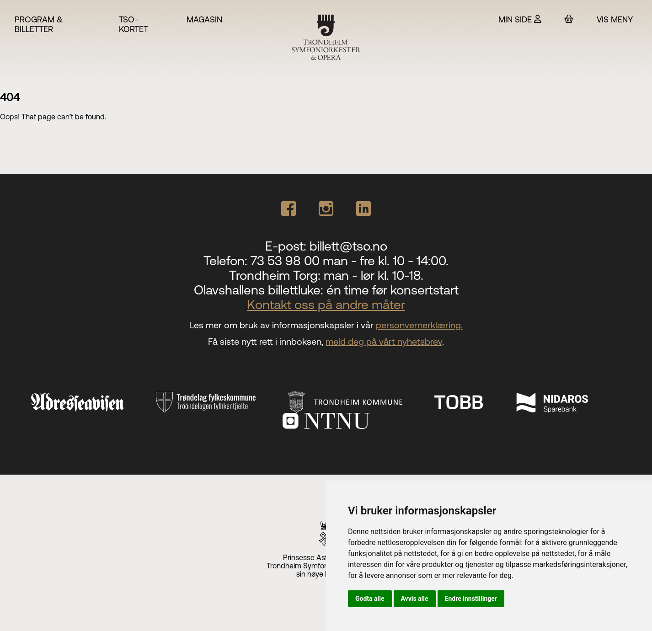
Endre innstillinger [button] (471, 598)
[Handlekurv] (569, 19)
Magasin (204, 19)
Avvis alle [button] (414, 598)
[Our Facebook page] (288, 208)
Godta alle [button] (370, 598)
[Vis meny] (617, 19)
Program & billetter (39, 24)
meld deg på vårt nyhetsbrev (384, 341)
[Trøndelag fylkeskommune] (206, 402)
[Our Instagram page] (326, 208)
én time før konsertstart (392, 290)
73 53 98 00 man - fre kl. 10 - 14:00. (350, 260)
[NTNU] (326, 421)
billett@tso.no (348, 246)
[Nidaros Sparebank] (552, 402)
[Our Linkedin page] (363, 208)
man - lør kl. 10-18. (373, 275)
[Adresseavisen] (77, 402)
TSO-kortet (133, 24)
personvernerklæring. (419, 325)
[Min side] (519, 19)
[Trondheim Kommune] (345, 402)
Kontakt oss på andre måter (326, 304)
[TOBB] (458, 402)
